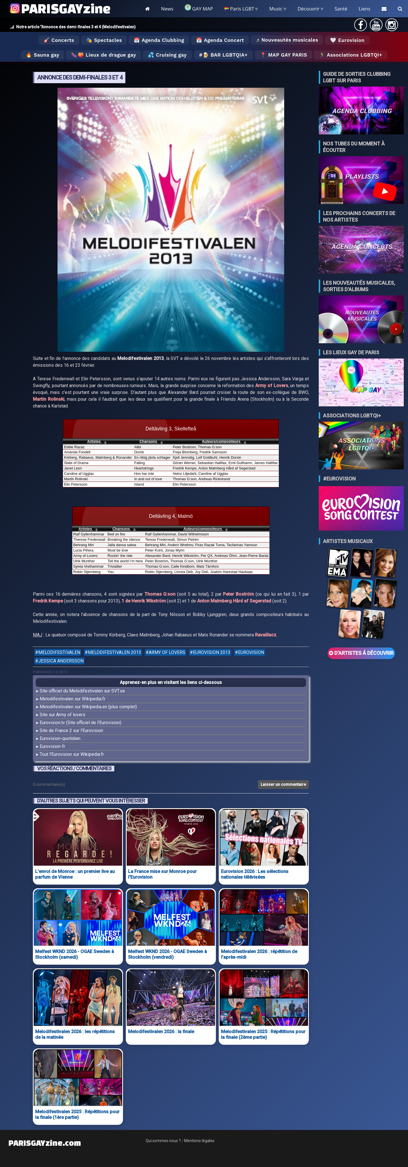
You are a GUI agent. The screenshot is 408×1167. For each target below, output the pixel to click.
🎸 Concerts (58, 40)
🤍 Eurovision (347, 40)
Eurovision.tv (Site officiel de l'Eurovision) (80, 722)
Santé (341, 8)
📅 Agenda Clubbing (159, 40)
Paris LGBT (239, 8)
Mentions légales (199, 1140)
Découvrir (308, 8)
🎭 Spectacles (104, 40)
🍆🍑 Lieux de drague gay (103, 55)
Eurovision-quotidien (60, 738)
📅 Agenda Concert (220, 40)
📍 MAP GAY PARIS (283, 55)
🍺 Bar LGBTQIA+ (225, 55)
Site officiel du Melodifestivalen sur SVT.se (82, 691)
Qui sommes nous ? (163, 1140)
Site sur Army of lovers (62, 714)
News (167, 8)
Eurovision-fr (52, 746)
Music (275, 8)
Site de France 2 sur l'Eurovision (71, 730)
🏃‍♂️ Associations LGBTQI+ (350, 55)
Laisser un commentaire (283, 784)
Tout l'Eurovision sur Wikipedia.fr (72, 754)
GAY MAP (199, 8)
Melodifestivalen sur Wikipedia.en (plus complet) (88, 706)
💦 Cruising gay (167, 55)
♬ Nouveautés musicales (287, 40)
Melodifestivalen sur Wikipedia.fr (72, 699)
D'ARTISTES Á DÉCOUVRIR (361, 653)
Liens (364, 8)
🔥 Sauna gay (42, 55)
